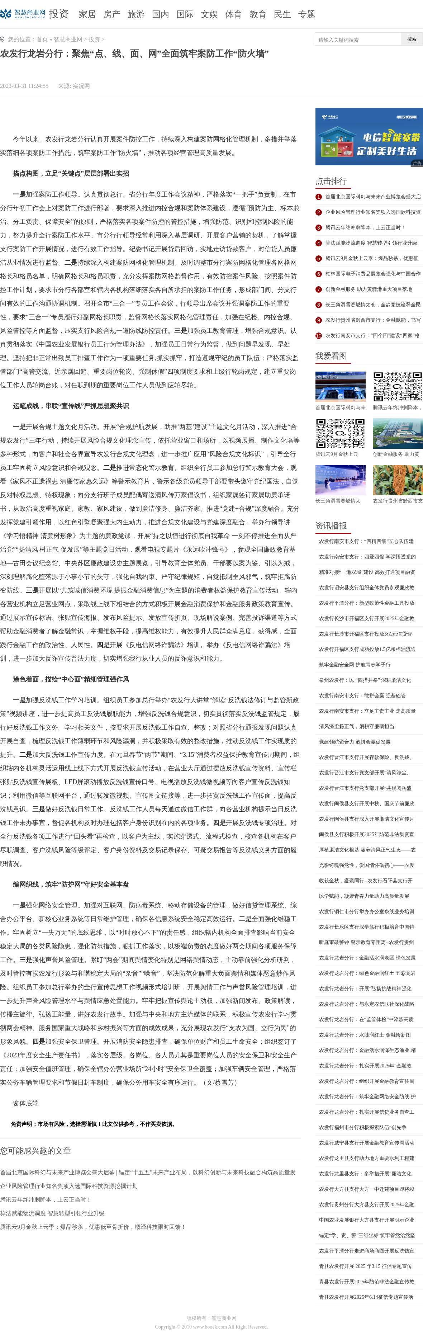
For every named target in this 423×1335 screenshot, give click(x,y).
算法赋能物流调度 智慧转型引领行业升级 (52, 1213)
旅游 (136, 14)
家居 (87, 14)
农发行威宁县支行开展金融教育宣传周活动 (366, 1143)
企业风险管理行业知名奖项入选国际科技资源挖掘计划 (69, 1186)
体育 (233, 14)
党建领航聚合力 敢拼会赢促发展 (355, 742)
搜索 (412, 39)
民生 (282, 14)
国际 (185, 14)
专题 (306, 14)
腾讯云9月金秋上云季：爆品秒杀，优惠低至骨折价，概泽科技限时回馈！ (93, 1227)
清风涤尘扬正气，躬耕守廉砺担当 (356, 726)
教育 (258, 14)
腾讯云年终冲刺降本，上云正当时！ (46, 1200)
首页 (42, 39)
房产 (111, 14)
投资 (59, 13)
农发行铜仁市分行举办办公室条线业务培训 (366, 911)
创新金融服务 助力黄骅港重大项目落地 (368, 289)
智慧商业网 (68, 39)
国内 (160, 14)
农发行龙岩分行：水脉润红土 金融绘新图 (365, 1035)
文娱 (209, 14)
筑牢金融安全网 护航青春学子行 (355, 665)
